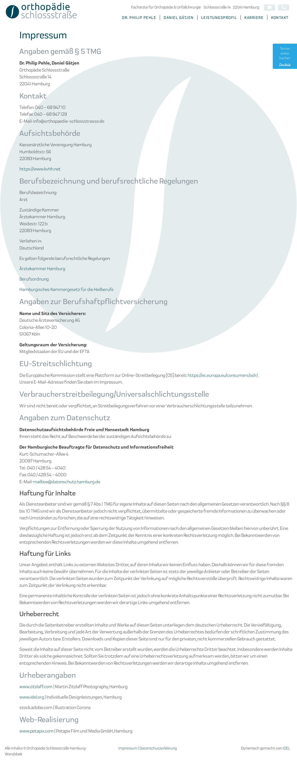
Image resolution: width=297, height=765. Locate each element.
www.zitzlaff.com (36, 686)
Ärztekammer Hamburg (42, 268)
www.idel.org (31, 697)
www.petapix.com (36, 731)
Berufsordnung (34, 279)
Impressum (127, 747)
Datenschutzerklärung (158, 747)
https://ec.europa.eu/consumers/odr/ (223, 375)
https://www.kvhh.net (40, 169)
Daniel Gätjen (179, 17)
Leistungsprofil (219, 17)
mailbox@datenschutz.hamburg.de (66, 481)
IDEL (286, 747)
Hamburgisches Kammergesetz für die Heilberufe (66, 289)
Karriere (254, 17)
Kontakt (280, 17)
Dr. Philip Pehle (139, 17)
